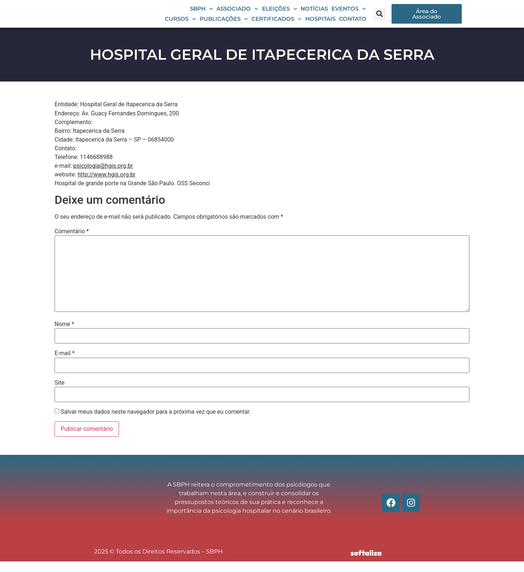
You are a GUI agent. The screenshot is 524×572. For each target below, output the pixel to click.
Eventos (349, 14)
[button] (380, 19)
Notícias (314, 14)
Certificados (276, 24)
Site (59, 393)
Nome (64, 335)
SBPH (201, 14)
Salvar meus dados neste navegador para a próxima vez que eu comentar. (156, 423)
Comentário (72, 242)
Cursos (180, 24)
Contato (352, 24)
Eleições (279, 14)
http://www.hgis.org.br (106, 185)
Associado (237, 14)
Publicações (224, 24)
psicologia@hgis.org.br (103, 176)
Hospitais (320, 24)
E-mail (65, 364)
